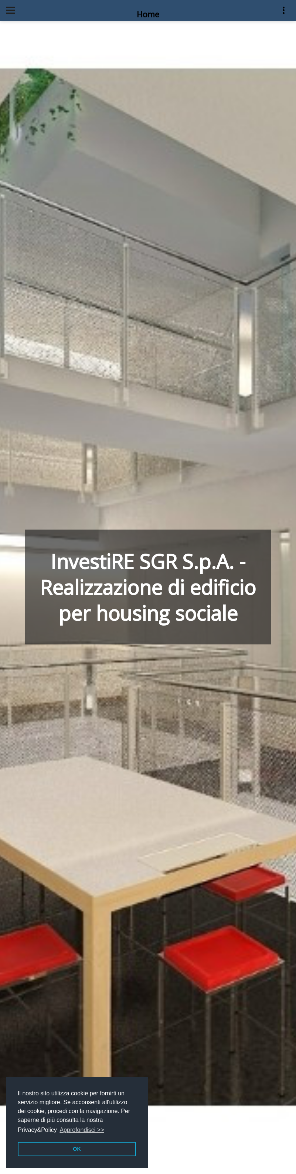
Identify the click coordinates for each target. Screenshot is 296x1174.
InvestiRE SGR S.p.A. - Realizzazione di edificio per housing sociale (148, 587)
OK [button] (77, 1149)
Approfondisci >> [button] (81, 1130)
